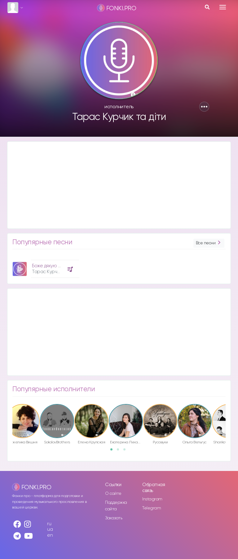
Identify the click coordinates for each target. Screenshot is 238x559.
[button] (204, 106)
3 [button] (126, 451)
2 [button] (120, 451)
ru (49, 523)
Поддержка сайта (116, 505)
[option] (45, 266)
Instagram (152, 499)
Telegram (151, 508)
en (50, 535)
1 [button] (113, 451)
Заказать (113, 518)
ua (50, 529)
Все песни (209, 243)
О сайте (113, 493)
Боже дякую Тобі (49, 266)
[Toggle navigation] (223, 7)
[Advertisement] (119, 185)
